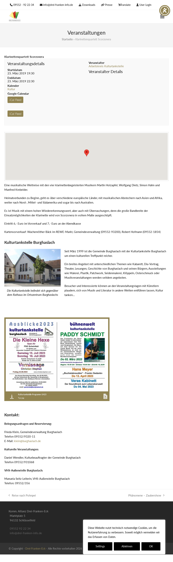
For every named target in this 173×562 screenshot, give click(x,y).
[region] (124, 536)
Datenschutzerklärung (130, 536)
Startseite (67, 39)
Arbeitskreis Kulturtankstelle (106, 66)
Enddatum (14, 77)
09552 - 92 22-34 (23, 4)
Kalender (13, 85)
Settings (100, 546)
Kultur (11, 89)
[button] (162, 16)
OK (151, 546)
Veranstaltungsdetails (26, 63)
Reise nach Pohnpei (22, 496)
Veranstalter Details (106, 71)
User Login (145, 4)
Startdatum (15, 70)
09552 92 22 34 (20, 528)
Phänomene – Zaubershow (146, 496)
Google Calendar (18, 93)
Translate (125, 4)
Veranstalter (96, 62)
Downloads (88, 4)
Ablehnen (127, 546)
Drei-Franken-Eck (35, 548)
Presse (108, 4)
